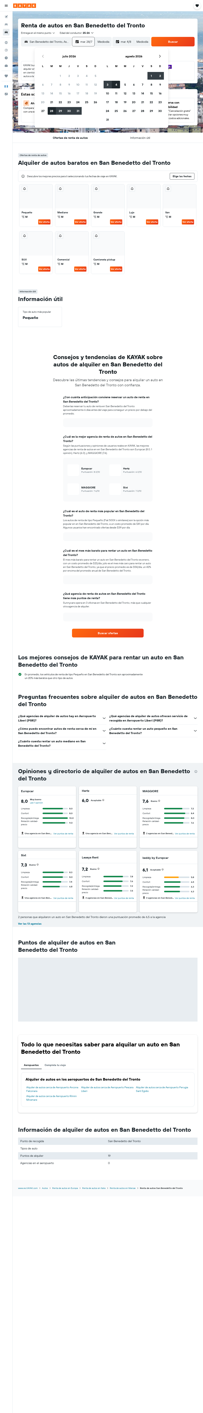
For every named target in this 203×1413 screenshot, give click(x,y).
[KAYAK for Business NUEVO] (6, 65)
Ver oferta (44, 221)
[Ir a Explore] (6, 42)
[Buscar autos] (6, 32)
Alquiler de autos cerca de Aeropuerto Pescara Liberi (107, 1089)
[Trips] (6, 76)
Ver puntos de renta (63, 833)
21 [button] (51, 102)
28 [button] (51, 111)
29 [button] (60, 111)
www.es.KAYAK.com (28, 1188)
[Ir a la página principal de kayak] (24, 5)
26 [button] (95, 102)
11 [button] (87, 84)
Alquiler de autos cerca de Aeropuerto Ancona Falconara (52, 1089)
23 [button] (69, 102)
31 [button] (78, 111)
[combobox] (38, 33)
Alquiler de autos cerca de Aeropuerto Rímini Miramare (51, 1097)
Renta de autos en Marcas (123, 1188)
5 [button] (95, 76)
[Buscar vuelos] (6, 16)
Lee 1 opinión (36, 802)
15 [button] (60, 93)
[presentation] (196, 771)
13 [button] (42, 93)
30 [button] (69, 111)
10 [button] (77, 84)
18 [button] (86, 93)
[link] (108, 633)
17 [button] (78, 93)
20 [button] (43, 102)
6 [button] (43, 84)
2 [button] (69, 76)
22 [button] (60, 102)
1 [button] (60, 76)
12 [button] (95, 84)
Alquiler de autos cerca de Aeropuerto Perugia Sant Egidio (162, 1089)
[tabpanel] (108, 1089)
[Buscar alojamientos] (6, 24)
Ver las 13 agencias (29, 923)
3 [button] (78, 76)
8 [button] (60, 84)
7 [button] (51, 84)
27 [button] (42, 111)
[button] (6, 6)
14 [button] (51, 93)
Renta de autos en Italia (93, 1188)
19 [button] (95, 93)
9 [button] (69, 84)
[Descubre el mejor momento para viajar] (6, 58)
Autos (45, 1188)
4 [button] (87, 76)
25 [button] (86, 102)
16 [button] (69, 93)
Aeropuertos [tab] (31, 1065)
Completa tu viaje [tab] (55, 1065)
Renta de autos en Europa (65, 1188)
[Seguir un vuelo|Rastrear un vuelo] (6, 50)
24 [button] (77, 102)
